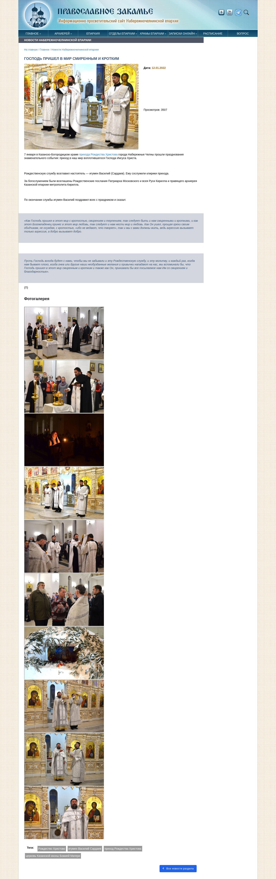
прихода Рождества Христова (98, 154)
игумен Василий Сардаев (84, 848)
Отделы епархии (122, 33)
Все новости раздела (178, 868)
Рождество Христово (51, 848)
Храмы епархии (152, 33)
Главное (32, 33)
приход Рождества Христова (122, 848)
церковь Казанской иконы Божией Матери (53, 855)
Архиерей (62, 33)
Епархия (93, 33)
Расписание (212, 33)
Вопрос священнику (243, 34)
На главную (31, 49)
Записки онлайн (182, 33)
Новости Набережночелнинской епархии (75, 49)
